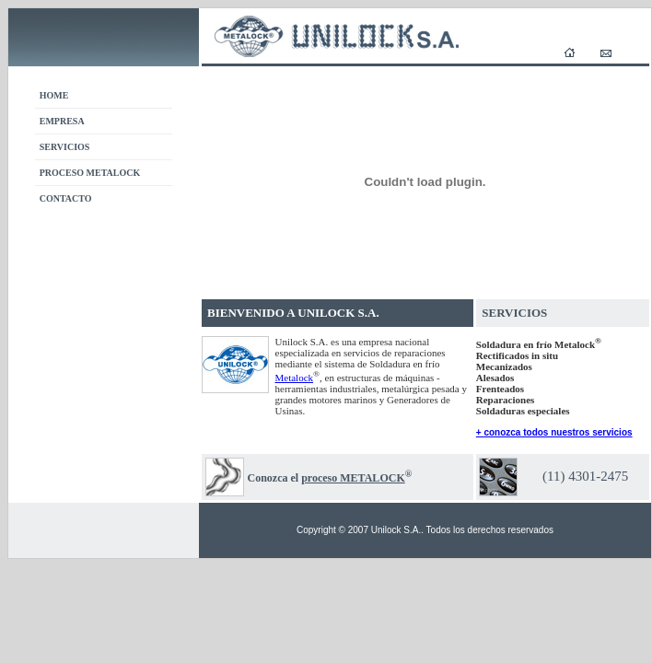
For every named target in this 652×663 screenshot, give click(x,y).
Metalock (294, 377)
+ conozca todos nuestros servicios (554, 432)
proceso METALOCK (353, 477)
